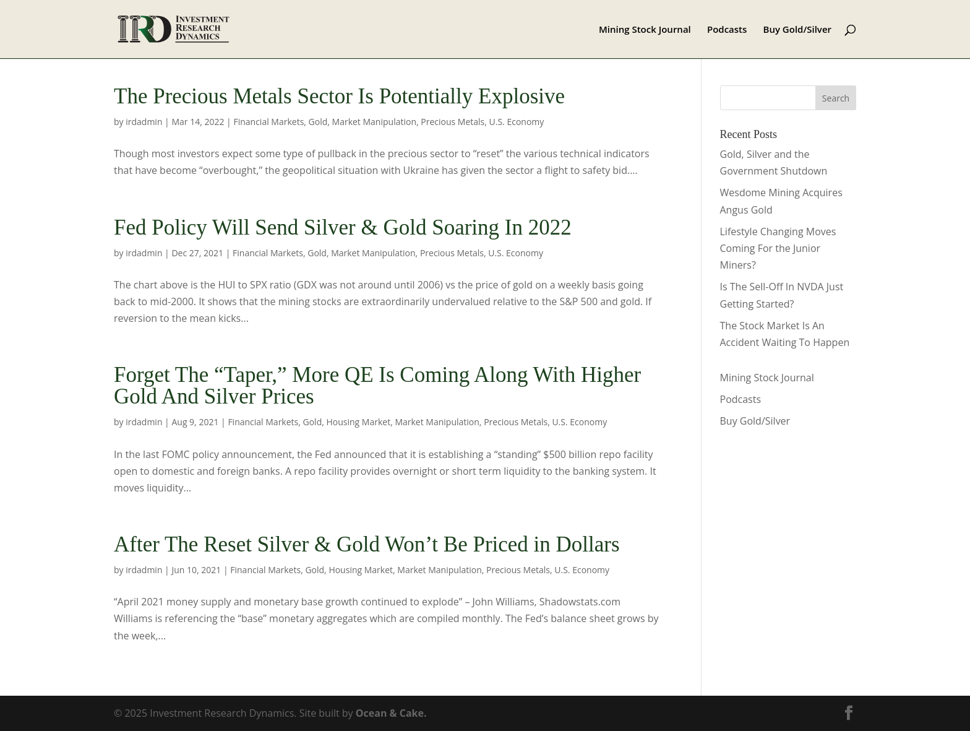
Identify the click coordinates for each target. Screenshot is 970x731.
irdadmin (144, 122)
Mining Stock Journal (645, 30)
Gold (318, 122)
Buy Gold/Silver (797, 30)
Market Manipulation (374, 122)
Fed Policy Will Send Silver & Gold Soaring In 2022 (343, 227)
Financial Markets (268, 122)
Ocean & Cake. (391, 713)
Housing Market (358, 422)
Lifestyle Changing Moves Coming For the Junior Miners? (778, 248)
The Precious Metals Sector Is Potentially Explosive (339, 96)
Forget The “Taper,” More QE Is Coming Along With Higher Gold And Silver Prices (377, 386)
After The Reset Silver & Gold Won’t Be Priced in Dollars (367, 544)
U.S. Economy (516, 122)
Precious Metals (452, 122)
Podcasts (727, 30)
